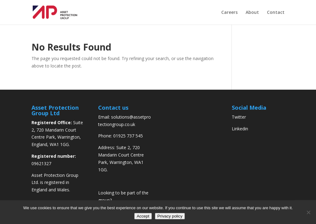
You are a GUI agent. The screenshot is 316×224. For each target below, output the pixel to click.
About (252, 12)
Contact (276, 12)
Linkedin (240, 129)
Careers (229, 12)
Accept (143, 216)
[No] (308, 212)
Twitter (239, 117)
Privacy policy (169, 216)
